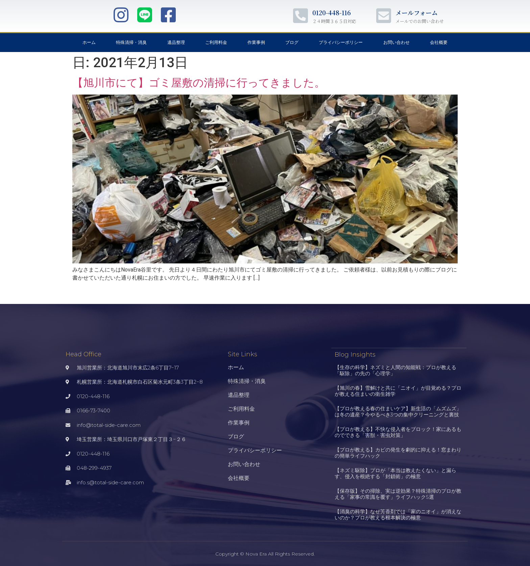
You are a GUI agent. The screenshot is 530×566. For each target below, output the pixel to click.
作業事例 (256, 42)
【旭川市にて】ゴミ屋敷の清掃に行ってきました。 (198, 82)
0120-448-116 (331, 12)
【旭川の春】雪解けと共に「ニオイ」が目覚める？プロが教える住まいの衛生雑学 (398, 390)
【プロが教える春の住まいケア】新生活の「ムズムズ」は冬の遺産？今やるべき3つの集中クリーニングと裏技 (398, 411)
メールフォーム (416, 12)
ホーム (89, 42)
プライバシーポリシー (341, 42)
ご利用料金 (216, 42)
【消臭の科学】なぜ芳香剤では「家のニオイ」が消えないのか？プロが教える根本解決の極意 (398, 514)
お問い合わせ (396, 42)
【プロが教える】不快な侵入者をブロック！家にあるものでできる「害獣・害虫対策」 (398, 432)
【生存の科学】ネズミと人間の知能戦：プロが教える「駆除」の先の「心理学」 (395, 370)
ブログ (291, 42)
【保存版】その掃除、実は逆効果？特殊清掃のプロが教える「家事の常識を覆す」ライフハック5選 (398, 493)
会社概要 (439, 42)
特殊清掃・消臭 (131, 42)
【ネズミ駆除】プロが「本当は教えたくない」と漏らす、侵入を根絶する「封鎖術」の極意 (395, 473)
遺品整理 (176, 42)
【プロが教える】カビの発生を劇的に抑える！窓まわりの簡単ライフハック (398, 452)
